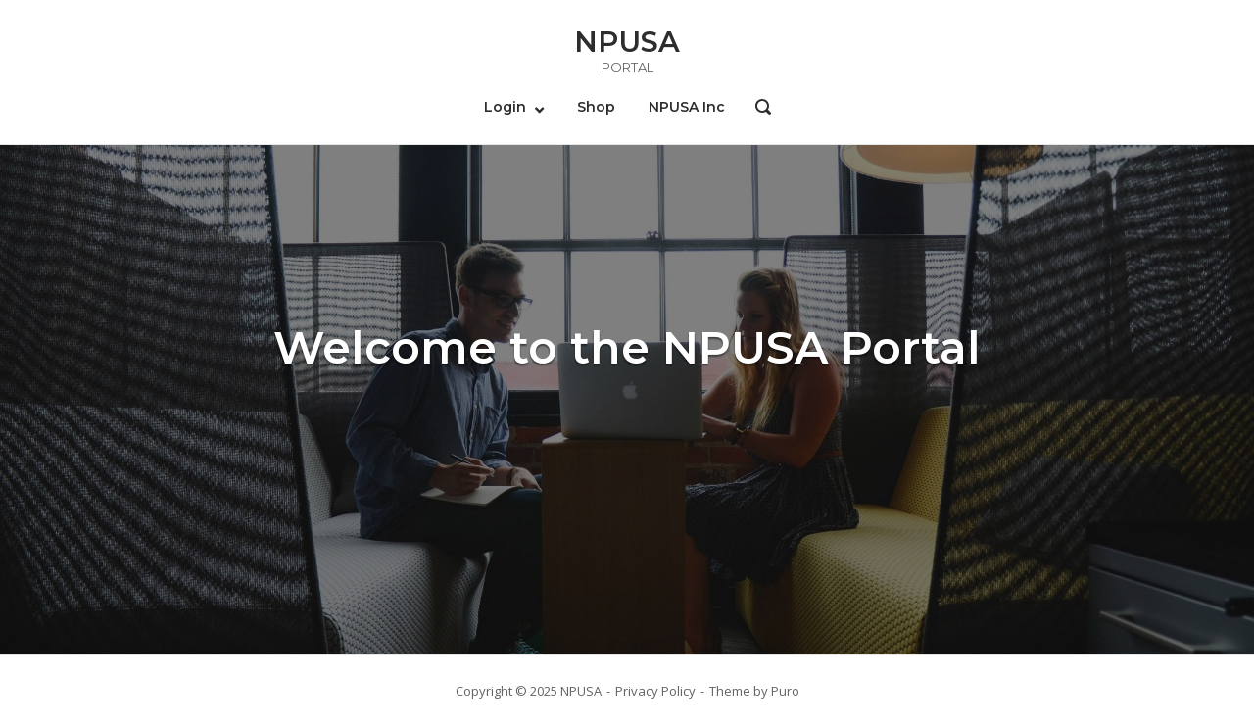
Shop (596, 107)
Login (505, 107)
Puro (785, 691)
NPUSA (627, 41)
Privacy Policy (655, 691)
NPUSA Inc (687, 107)
